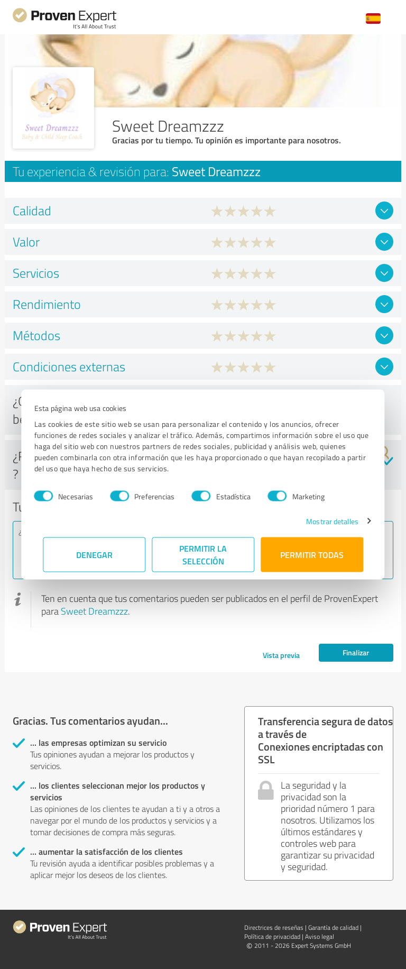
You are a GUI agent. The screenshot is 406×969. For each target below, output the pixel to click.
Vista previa (281, 655)
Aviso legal (319, 936)
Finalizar (356, 652)
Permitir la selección (203, 554)
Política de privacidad (272, 936)
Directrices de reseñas (273, 927)
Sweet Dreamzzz (94, 611)
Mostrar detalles (324, 521)
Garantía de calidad (333, 927)
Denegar (94, 554)
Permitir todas (312, 554)
